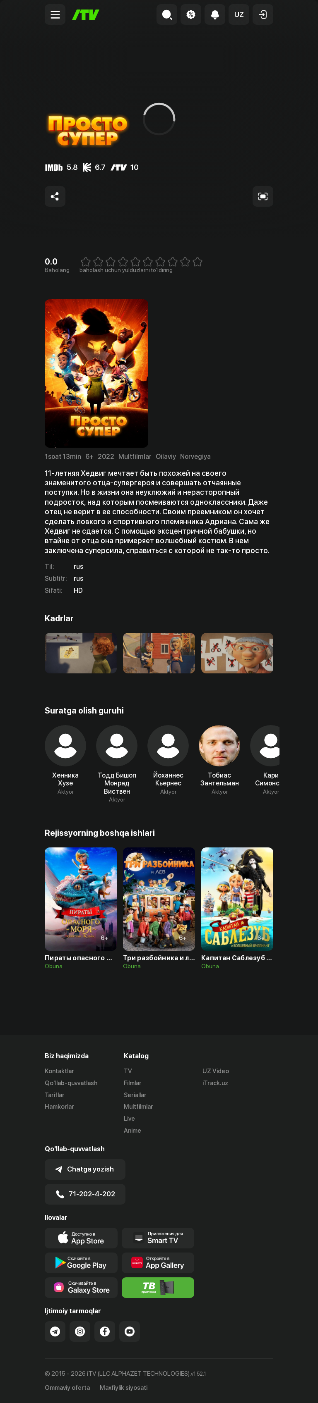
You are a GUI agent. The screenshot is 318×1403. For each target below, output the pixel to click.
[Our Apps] (158, 1238)
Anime (132, 1130)
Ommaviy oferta (67, 1387)
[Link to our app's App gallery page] (158, 1263)
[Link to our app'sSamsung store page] (81, 1287)
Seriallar (135, 1095)
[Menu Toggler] (55, 14)
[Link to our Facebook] (104, 1331)
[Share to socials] (55, 196)
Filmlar (133, 1083)
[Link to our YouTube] (129, 1331)
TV (128, 1071)
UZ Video (215, 1071)
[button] (239, 14)
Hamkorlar (59, 1106)
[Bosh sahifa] (85, 14)
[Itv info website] (158, 1287)
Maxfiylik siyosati (123, 1387)
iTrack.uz (215, 1083)
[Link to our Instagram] (80, 1331)
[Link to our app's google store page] (81, 1263)
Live (129, 1118)
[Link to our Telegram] (55, 1331)
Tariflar (55, 1095)
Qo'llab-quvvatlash (71, 1083)
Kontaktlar (59, 1071)
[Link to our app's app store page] (81, 1238)
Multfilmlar (138, 1106)
